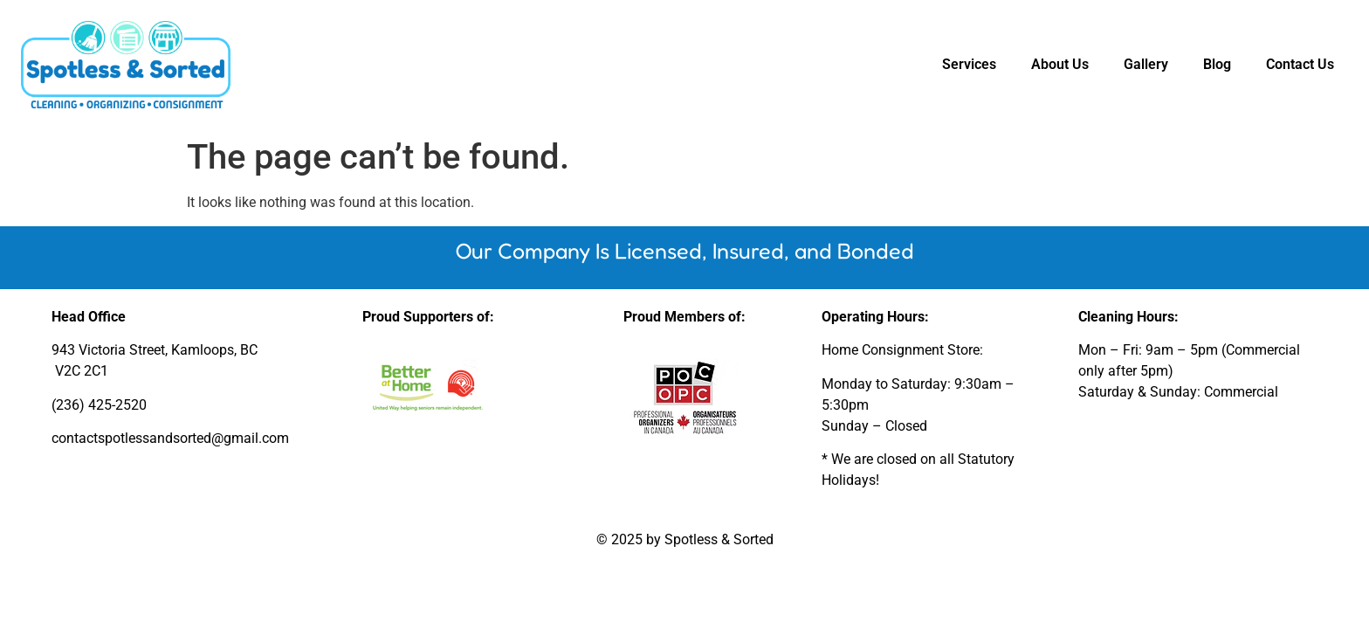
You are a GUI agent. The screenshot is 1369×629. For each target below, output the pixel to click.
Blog (1217, 64)
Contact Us (1300, 64)
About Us (1060, 64)
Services (969, 64)
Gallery (1146, 64)
